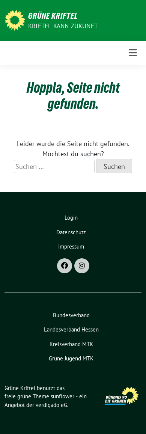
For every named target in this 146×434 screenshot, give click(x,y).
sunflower (62, 396)
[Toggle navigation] (132, 53)
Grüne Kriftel (53, 16)
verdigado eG (51, 404)
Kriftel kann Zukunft (63, 26)
